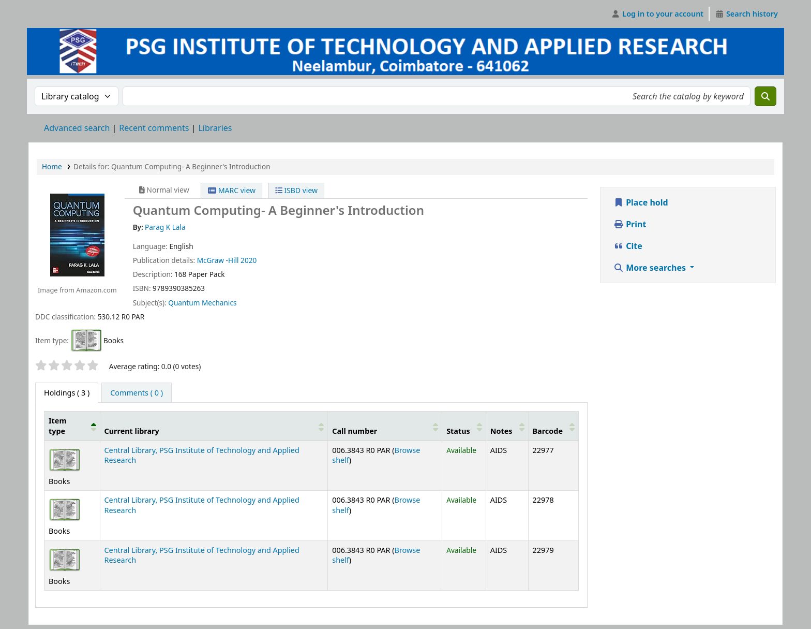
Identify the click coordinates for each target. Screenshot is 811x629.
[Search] (765, 96)
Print (629, 224)
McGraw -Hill (218, 260)
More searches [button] (650, 267)
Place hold (640, 202)
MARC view (232, 190)
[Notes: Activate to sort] (507, 426)
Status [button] (458, 431)
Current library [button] (131, 431)
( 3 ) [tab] (66, 393)
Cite (627, 246)
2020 (249, 260)
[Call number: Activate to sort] (385, 426)
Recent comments (154, 128)
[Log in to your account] (657, 14)
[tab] (136, 393)
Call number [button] (354, 431)
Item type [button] (57, 425)
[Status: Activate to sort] (464, 426)
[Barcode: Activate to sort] (553, 426)
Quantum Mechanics (202, 303)
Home (52, 166)
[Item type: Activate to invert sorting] (72, 426)
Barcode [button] (548, 431)
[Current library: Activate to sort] (214, 426)
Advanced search (77, 128)
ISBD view (296, 190)
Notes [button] (501, 431)
